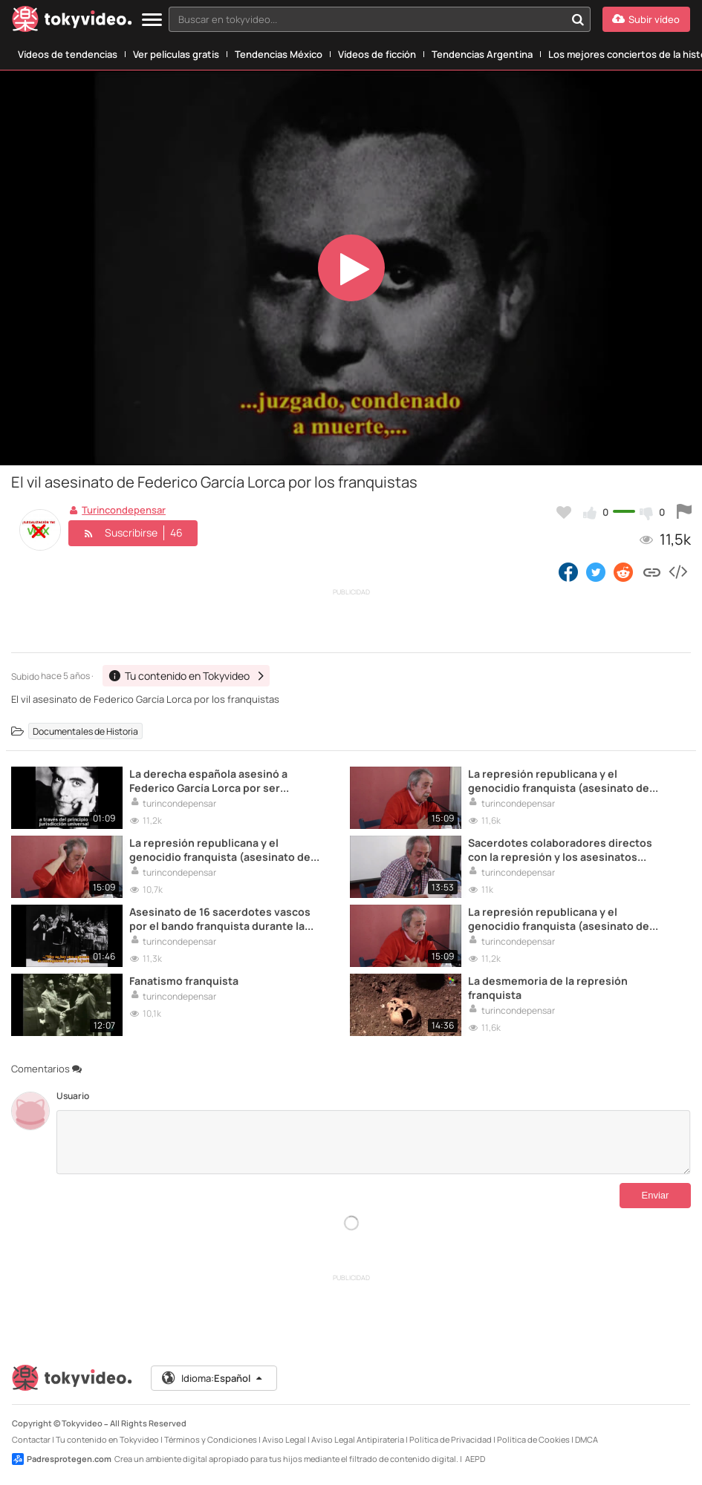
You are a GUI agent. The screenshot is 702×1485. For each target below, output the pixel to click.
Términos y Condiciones (210, 1439)
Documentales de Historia (85, 730)
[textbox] (367, 19)
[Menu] (152, 20)
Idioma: (213, 1378)
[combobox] (380, 19)
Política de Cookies (533, 1439)
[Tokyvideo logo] (72, 22)
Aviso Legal (284, 1439)
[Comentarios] (373, 1142)
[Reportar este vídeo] (684, 512)
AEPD (475, 1458)
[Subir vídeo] (646, 19)
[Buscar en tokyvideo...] (578, 19)
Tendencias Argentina (482, 54)
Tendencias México (278, 54)
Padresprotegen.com (61, 1459)
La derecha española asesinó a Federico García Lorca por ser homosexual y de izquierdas (208, 781)
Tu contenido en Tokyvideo (107, 1439)
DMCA (586, 1439)
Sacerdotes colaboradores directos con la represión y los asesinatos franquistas (560, 850)
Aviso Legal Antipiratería (357, 1439)
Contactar (31, 1439)
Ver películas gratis (176, 54)
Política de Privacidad (450, 1439)
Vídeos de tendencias (67, 54)
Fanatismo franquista (183, 981)
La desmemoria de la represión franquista (548, 988)
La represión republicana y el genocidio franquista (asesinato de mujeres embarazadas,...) (558, 781)
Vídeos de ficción (377, 54)
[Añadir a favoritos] (563, 512)
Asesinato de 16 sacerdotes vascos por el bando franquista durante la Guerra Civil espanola (220, 919)
